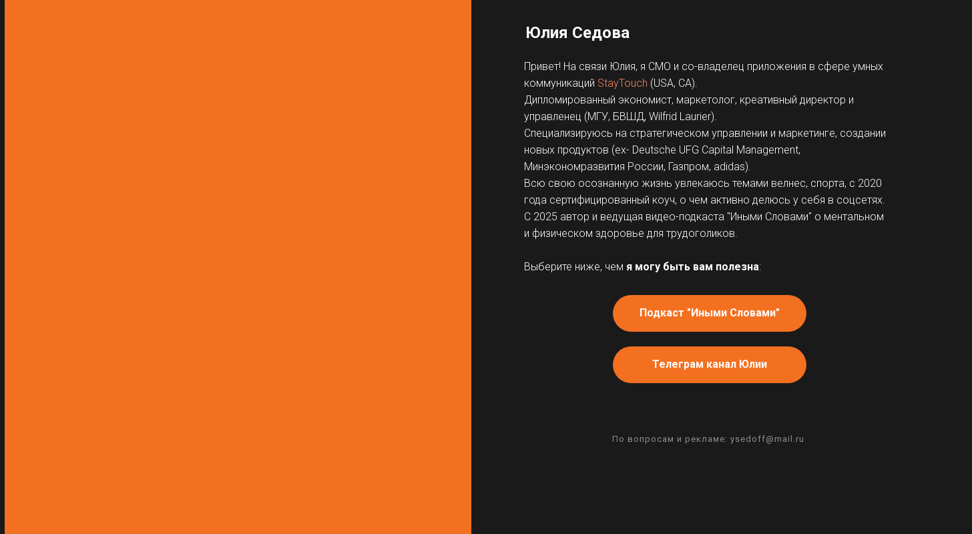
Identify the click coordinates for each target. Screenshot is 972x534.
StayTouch (622, 83)
